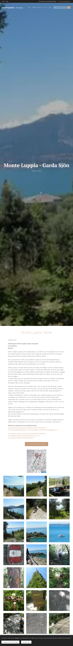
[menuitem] (29, 7)
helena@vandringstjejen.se (65, 1)
